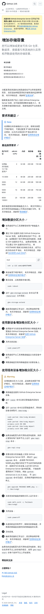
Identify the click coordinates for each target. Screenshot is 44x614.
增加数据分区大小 (14, 220)
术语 (20, 603)
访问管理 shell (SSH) (16, 253)
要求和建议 (10, 115)
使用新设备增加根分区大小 (20, 322)
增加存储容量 (25, 11)
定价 (36, 603)
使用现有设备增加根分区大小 (21, 370)
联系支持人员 (8, 576)
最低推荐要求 (10, 145)
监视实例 (29, 95)
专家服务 (5, 605)
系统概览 (23, 211)
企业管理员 (10, 9)
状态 (31, 603)
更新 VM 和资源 (11, 11)
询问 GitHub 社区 (9, 573)
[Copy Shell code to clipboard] (38, 260)
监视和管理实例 (22, 9)
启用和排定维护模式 (16, 275)
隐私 (25, 603)
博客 (12, 605)
